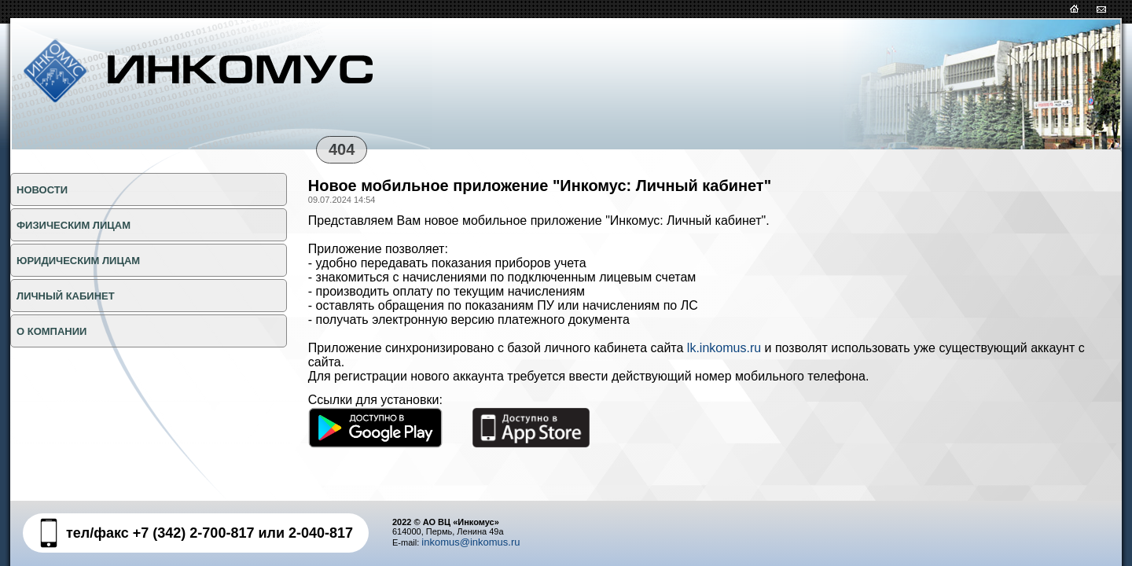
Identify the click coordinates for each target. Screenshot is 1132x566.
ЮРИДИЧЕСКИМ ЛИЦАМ (78, 260)
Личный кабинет (66, 296)
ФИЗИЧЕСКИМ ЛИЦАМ (73, 225)
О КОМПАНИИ (51, 331)
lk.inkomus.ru (724, 348)
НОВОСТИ (42, 190)
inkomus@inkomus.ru (470, 542)
